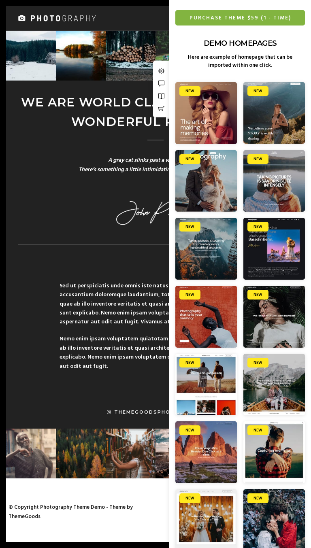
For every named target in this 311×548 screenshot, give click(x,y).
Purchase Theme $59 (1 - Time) (240, 18)
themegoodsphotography (155, 412)
